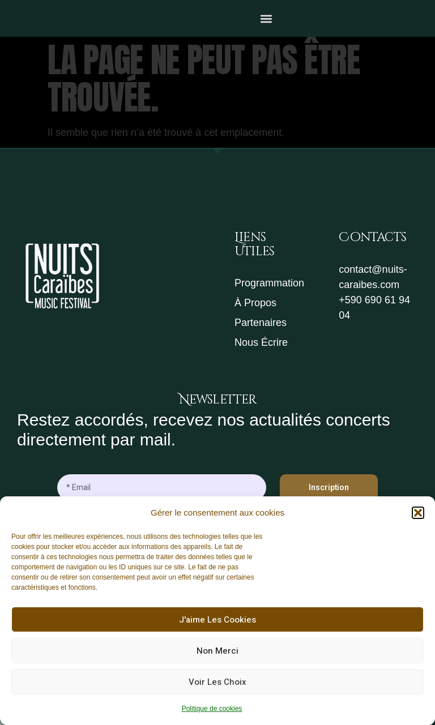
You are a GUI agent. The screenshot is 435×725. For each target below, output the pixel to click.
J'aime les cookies (217, 620)
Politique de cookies (212, 709)
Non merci (217, 651)
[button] (418, 512)
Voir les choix (217, 682)
